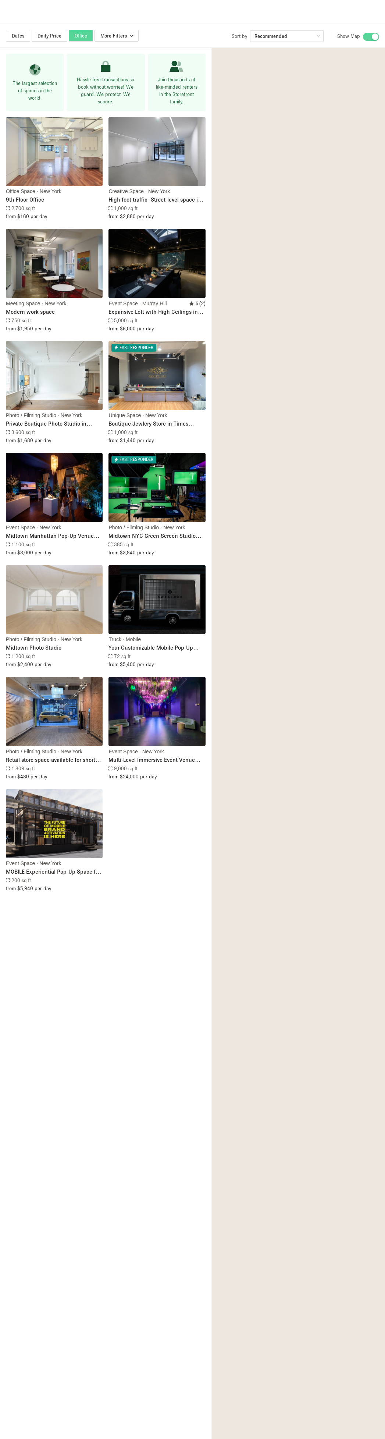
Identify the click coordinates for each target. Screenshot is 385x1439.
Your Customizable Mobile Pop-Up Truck (150, 648)
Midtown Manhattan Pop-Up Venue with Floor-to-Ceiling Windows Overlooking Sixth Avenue (50, 536)
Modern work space (30, 311)
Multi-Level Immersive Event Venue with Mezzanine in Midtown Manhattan (151, 760)
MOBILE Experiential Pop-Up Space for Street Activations (53, 872)
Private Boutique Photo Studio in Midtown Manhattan (46, 424)
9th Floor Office (25, 199)
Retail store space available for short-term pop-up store (51, 760)
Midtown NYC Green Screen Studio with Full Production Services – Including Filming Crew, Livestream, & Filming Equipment (155, 536)
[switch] (371, 37)
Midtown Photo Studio (33, 647)
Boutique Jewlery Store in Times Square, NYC (148, 424)
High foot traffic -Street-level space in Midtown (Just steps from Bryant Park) (156, 200)
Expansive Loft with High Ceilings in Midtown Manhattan (153, 312)
